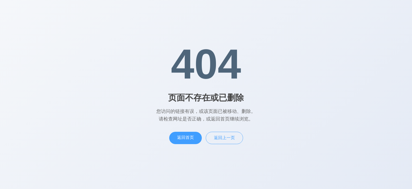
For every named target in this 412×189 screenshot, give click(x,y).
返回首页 (185, 137)
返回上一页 (224, 137)
